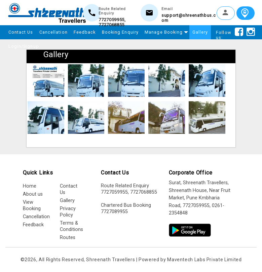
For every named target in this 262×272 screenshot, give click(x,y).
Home (29, 186)
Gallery (200, 32)
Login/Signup (23, 46)
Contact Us (20, 32)
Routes (67, 237)
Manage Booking (165, 31)
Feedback (85, 32)
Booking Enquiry (120, 32)
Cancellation (53, 32)
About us (33, 194)
